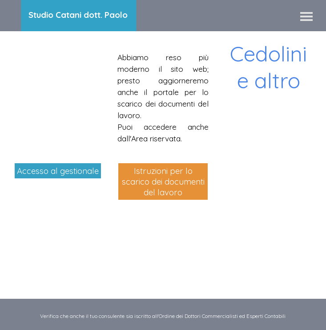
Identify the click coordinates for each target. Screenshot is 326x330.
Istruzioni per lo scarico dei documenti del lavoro (163, 181)
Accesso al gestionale (58, 170)
